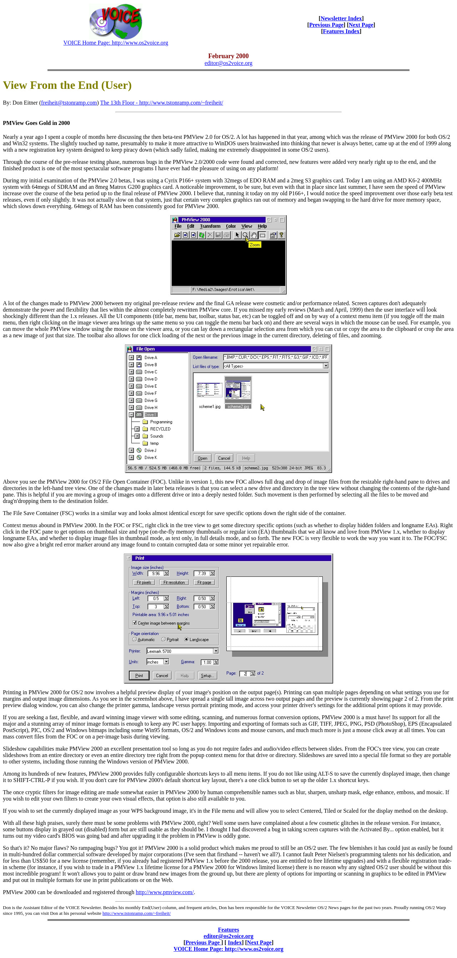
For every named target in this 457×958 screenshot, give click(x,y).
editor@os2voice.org (228, 63)
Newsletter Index (341, 18)
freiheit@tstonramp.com (69, 103)
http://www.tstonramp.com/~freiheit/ (136, 913)
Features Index (341, 31)
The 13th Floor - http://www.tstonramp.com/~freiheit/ (161, 103)
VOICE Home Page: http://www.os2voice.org (116, 43)
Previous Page (326, 25)
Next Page (361, 25)
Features (228, 930)
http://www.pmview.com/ (165, 892)
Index (235, 942)
